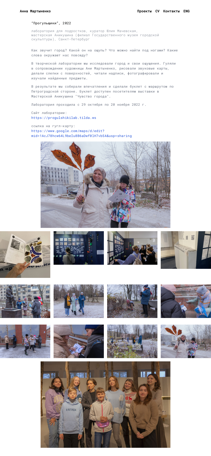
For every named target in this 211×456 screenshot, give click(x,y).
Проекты (144, 11)
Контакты (171, 11)
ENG (186, 11)
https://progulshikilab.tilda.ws (63, 117)
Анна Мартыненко (35, 11)
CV (157, 11)
